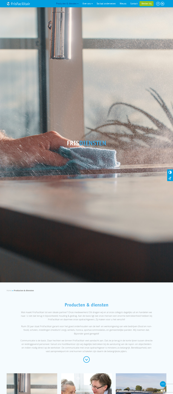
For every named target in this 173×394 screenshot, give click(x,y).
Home (9, 290)
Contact (133, 3)
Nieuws (123, 3)
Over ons (87, 3)
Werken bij (146, 3)
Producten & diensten (66, 3)
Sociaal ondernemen (106, 3)
